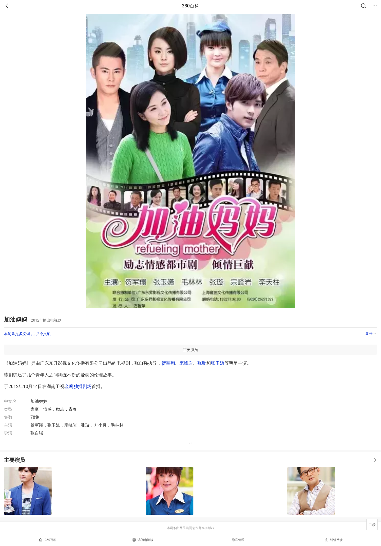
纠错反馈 (333, 540)
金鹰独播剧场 (78, 386)
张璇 (201, 363)
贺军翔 (168, 363)
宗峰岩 (186, 363)
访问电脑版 (143, 540)
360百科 (190, 5)
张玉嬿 (217, 363)
